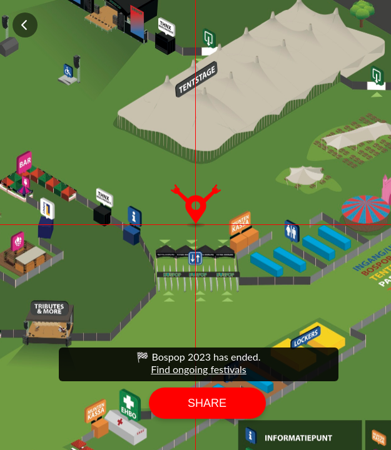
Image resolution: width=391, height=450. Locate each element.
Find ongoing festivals (198, 369)
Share (207, 403)
